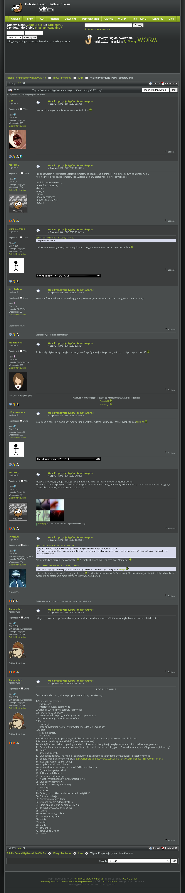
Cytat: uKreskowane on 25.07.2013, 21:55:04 (57, 565)
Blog (171, 18)
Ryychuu (14, 536)
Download (70, 18)
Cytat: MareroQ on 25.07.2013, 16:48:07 (55, 237)
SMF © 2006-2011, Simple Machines (77, 882)
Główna (15, 18)
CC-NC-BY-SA (130, 878)
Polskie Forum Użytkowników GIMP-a (26, 78)
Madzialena (16, 342)
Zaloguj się (34, 24)
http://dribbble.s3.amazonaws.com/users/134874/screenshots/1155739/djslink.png (119, 758)
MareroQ (14, 164)
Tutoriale (54, 18)
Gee (11, 100)
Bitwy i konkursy (62, 78)
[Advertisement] (75, 62)
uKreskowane (17, 229)
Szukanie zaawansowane (97, 29)
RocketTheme (110, 881)
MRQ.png (41, 524)
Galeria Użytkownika (17, 126)
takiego (140, 421)
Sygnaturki (106, 401)
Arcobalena (15, 289)
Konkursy (157, 18)
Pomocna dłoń (90, 18)
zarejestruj (55, 24)
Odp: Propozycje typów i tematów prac (71, 101)
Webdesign (106, 405)
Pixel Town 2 (139, 18)
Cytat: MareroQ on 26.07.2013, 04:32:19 (55, 545)
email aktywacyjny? (48, 27)
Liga (80, 78)
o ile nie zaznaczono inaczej (88, 878)
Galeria (108, 18)
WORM (122, 18)
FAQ (41, 18)
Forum (29, 18)
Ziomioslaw (15, 609)
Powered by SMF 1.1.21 (50, 882)
